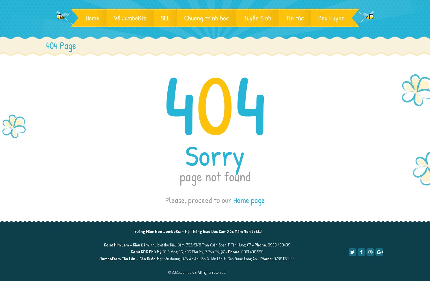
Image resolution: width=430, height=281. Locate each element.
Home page (249, 200)
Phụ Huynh (331, 18)
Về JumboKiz (130, 18)
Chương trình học (206, 18)
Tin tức (294, 18)
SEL (165, 18)
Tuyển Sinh (257, 18)
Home (92, 18)
